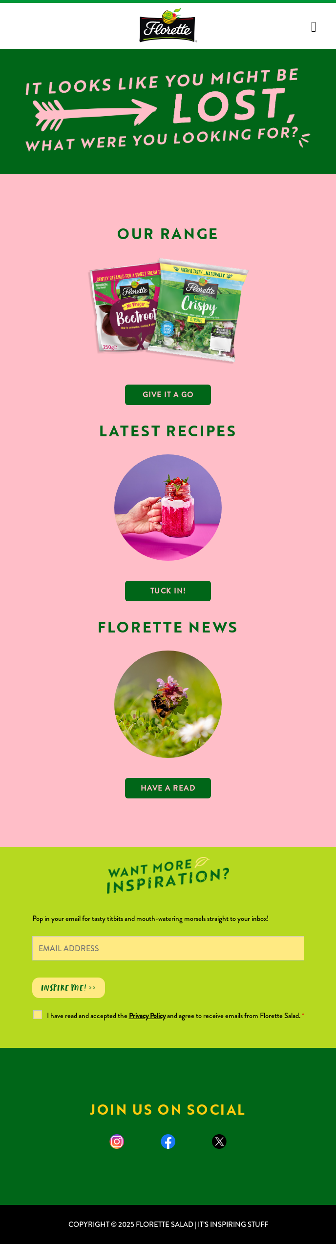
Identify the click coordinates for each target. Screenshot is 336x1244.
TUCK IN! (168, 591)
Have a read (168, 788)
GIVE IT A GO (168, 394)
